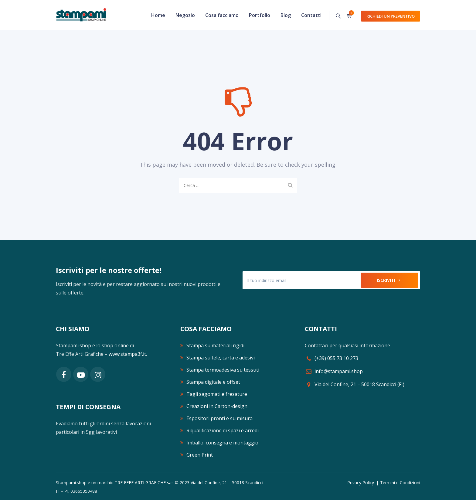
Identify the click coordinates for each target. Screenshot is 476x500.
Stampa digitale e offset (213, 382)
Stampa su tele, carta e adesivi (220, 357)
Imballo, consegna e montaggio (222, 442)
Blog (285, 15)
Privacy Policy (360, 482)
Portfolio (259, 15)
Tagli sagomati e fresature (216, 394)
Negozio (185, 15)
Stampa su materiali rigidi (215, 345)
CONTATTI (321, 329)
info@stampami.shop (338, 371)
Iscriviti (390, 280)
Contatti (311, 15)
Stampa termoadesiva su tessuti (222, 369)
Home (158, 15)
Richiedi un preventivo (390, 16)
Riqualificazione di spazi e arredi (222, 430)
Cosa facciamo (222, 15)
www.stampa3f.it (127, 354)
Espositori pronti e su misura (219, 418)
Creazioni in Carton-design (216, 406)
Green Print (199, 454)
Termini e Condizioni (400, 482)
